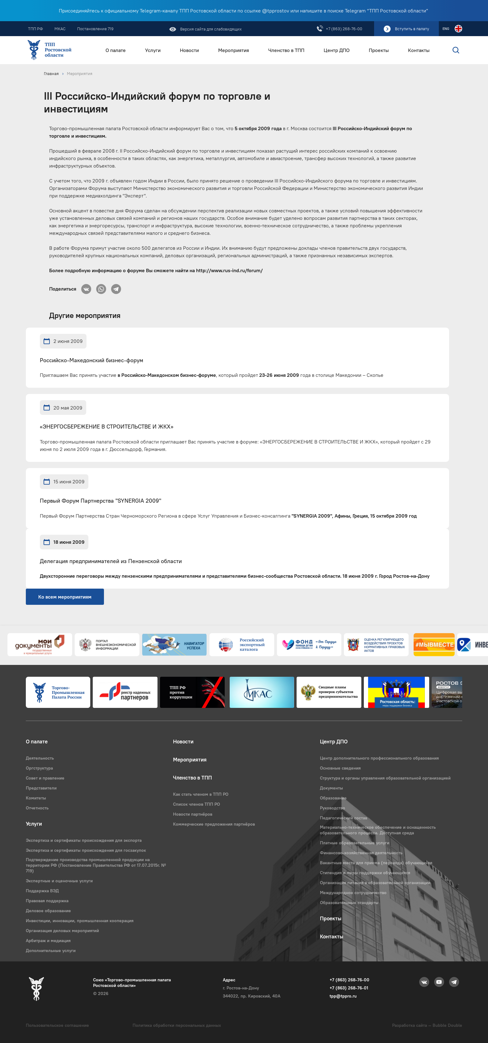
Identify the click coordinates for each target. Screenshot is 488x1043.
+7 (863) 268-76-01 (349, 988)
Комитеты (36, 798)
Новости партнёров (192, 814)
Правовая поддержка (47, 900)
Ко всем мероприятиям (65, 597)
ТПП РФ (35, 28)
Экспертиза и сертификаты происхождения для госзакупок (86, 850)
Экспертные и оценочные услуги (59, 881)
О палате (116, 50)
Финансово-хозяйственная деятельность (361, 853)
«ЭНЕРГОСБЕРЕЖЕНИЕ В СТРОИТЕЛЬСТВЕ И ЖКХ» (106, 427)
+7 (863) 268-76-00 (344, 28)
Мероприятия (233, 50)
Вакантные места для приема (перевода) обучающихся (376, 862)
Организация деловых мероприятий (62, 930)
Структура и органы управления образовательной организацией (385, 778)
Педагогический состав (343, 818)
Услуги (153, 50)
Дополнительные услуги (51, 950)
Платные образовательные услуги (354, 843)
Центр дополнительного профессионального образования (379, 758)
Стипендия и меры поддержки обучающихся (365, 872)
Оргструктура (39, 768)
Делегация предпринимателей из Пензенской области (111, 561)
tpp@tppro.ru (343, 996)
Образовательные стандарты (349, 902)
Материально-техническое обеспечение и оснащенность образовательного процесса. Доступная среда (378, 830)
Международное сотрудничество (353, 892)
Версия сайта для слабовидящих (210, 28)
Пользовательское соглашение (57, 1025)
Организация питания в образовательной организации (375, 882)
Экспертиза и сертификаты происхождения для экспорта (84, 840)
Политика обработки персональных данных (177, 1025)
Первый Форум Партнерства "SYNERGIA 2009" (100, 501)
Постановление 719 (95, 28)
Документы (331, 788)
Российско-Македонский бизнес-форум (91, 360)
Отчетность (37, 808)
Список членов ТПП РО (196, 804)
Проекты (379, 50)
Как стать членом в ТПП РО (200, 794)
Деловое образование (48, 910)
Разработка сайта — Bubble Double (427, 1025)
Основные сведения (340, 768)
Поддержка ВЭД (42, 891)
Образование (333, 798)
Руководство (332, 808)
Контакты (418, 50)
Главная (51, 73)
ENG (446, 28)
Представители (41, 788)
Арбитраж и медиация (48, 940)
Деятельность (40, 758)
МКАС (60, 28)
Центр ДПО (337, 50)
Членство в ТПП (286, 50)
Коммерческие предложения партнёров (214, 824)
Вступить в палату (412, 28)
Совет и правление (45, 778)
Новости (189, 50)
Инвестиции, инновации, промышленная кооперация (80, 920)
